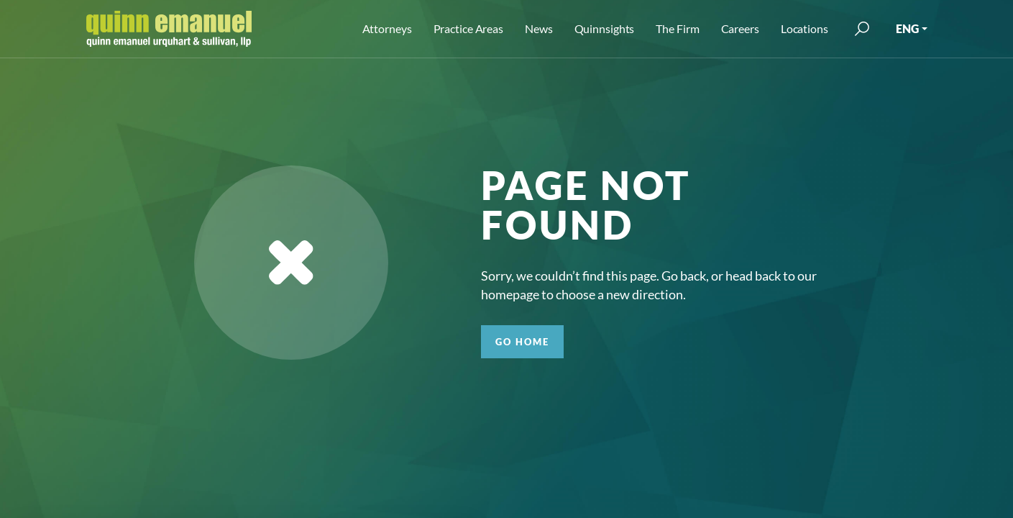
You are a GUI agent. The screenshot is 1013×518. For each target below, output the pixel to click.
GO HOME (522, 341)
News (539, 28)
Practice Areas (468, 28)
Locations (804, 28)
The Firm (677, 28)
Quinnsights (604, 28)
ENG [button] (907, 28)
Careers (740, 28)
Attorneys (387, 28)
